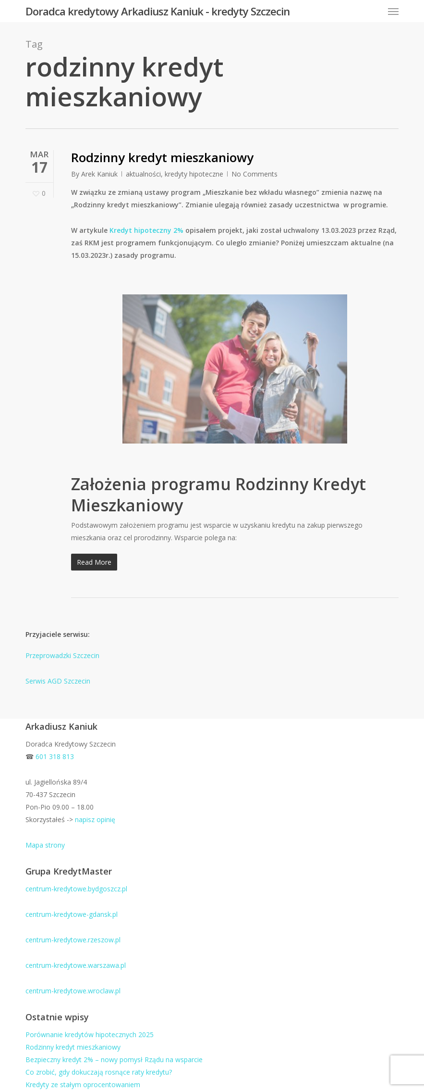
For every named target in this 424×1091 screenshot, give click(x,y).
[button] (393, 11)
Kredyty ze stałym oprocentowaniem (82, 1084)
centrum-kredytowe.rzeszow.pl (73, 939)
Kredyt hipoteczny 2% (146, 230)
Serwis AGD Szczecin (57, 680)
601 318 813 (55, 756)
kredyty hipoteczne (194, 173)
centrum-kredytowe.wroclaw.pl (73, 990)
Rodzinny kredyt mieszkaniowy (162, 157)
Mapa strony (45, 845)
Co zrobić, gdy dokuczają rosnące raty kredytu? (98, 1072)
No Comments (254, 173)
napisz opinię (95, 819)
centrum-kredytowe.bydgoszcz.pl (76, 888)
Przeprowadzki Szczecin (62, 655)
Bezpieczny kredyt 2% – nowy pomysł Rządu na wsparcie (114, 1059)
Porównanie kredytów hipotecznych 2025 (89, 1034)
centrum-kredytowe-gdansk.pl (71, 914)
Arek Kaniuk (99, 173)
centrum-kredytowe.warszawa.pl (75, 965)
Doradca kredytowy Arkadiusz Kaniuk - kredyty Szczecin (157, 11)
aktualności (143, 173)
